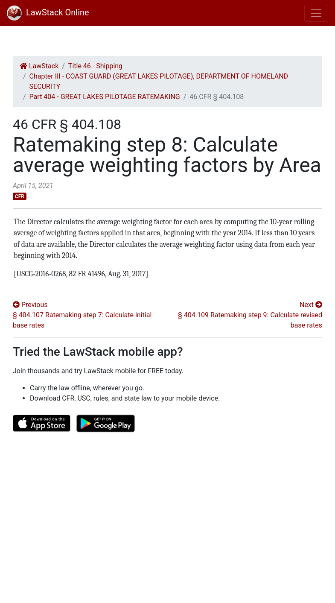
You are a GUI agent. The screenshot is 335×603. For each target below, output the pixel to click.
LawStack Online (48, 12)
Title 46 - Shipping (95, 66)
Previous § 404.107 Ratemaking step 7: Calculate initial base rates (82, 315)
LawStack (39, 66)
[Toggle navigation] (316, 13)
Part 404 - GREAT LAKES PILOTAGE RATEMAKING (104, 97)
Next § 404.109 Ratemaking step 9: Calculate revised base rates (250, 315)
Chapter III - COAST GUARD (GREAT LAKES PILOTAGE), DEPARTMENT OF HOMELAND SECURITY (158, 81)
